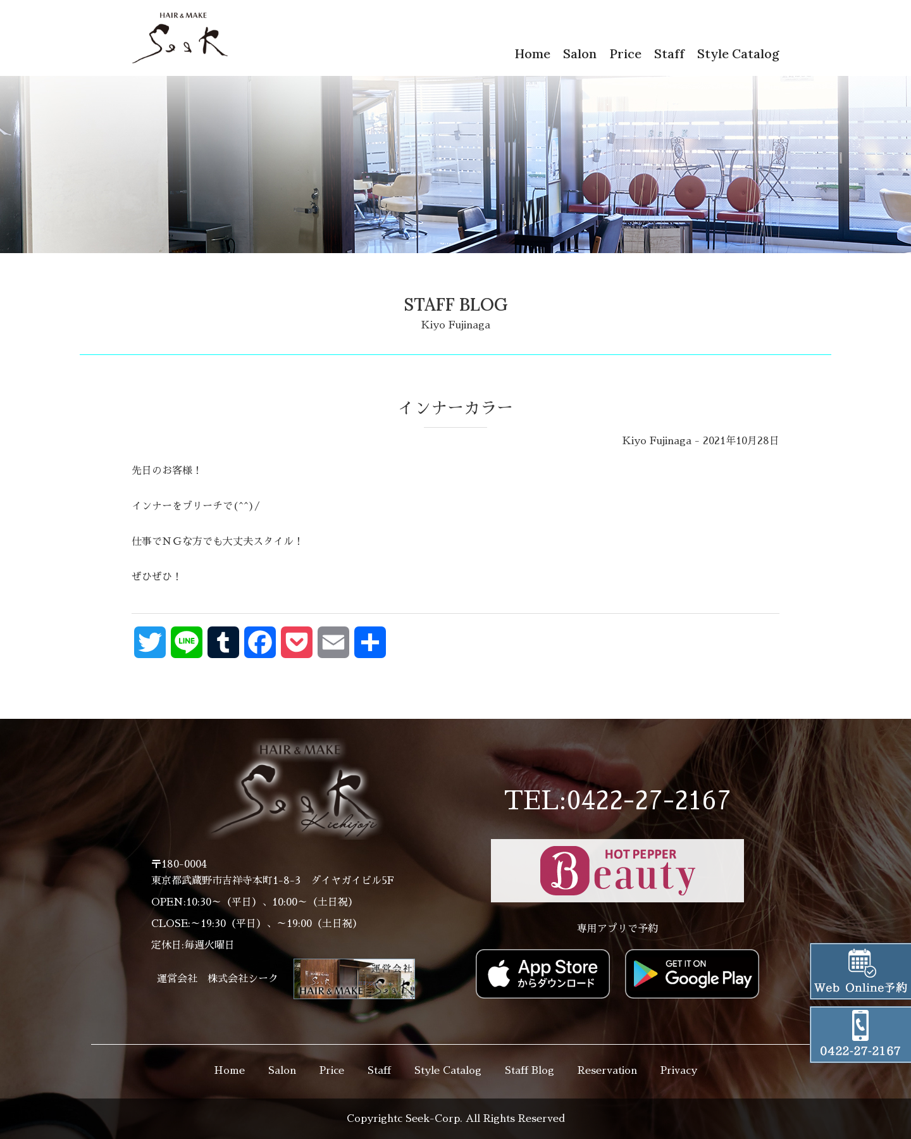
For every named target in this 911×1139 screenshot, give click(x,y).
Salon (580, 53)
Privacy (678, 1071)
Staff (669, 53)
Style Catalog (738, 53)
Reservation (607, 1071)
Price (625, 53)
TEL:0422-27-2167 (617, 801)
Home (532, 53)
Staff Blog (529, 1071)
